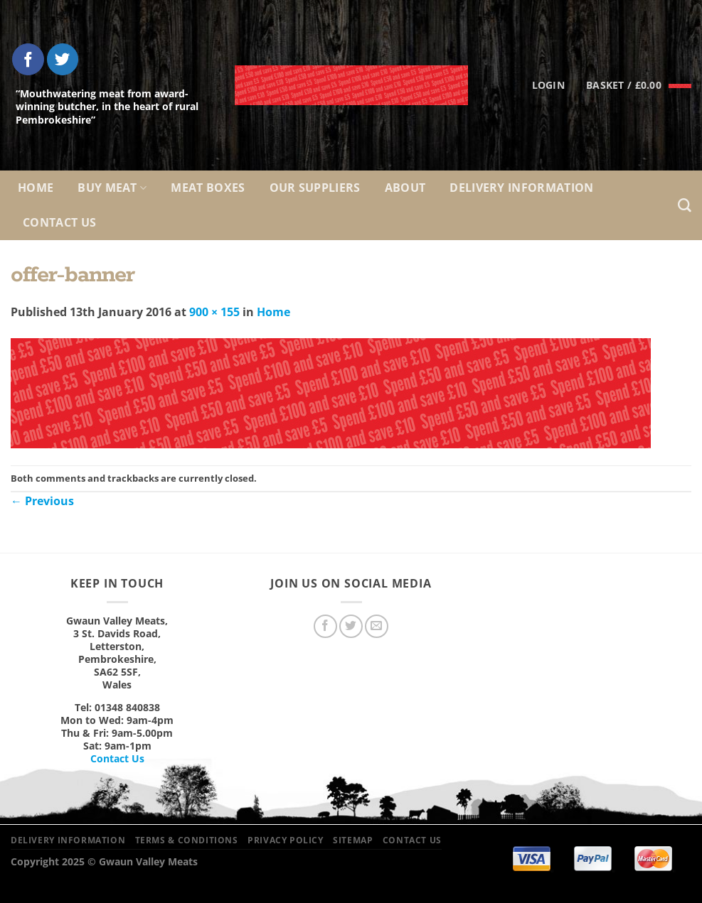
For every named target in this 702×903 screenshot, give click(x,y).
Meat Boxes (208, 187)
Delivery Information (521, 187)
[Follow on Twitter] (63, 59)
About (405, 187)
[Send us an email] (376, 626)
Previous (42, 501)
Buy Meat (112, 187)
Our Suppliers (315, 187)
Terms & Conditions (186, 840)
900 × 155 (214, 312)
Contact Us (59, 222)
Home (35, 187)
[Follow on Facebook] (28, 59)
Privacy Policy (286, 840)
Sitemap (353, 840)
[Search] (684, 205)
